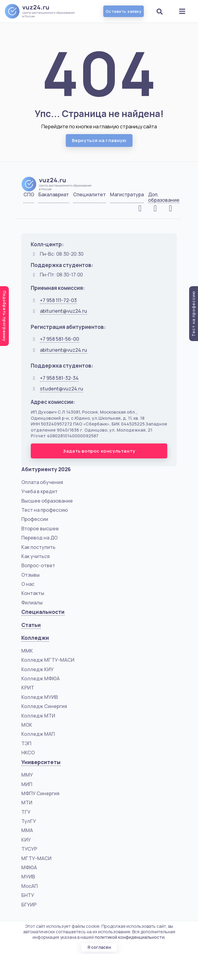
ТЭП (26, 743)
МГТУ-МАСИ (36, 858)
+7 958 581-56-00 (59, 339)
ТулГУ (28, 821)
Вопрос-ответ (38, 565)
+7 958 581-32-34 (59, 378)
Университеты (41, 762)
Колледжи (35, 637)
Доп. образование (163, 197)
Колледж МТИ (38, 715)
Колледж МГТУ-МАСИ (47, 660)
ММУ (27, 775)
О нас (27, 584)
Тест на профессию (44, 510)
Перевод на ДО (39, 537)
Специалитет (89, 195)
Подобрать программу (4, 316)
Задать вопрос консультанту (99, 451)
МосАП (29, 886)
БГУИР (29, 904)
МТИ (26, 802)
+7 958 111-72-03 (58, 300)
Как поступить (38, 547)
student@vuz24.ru (61, 388)
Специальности (43, 611)
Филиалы (32, 602)
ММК (27, 650)
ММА (27, 830)
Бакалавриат (53, 195)
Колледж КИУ (37, 669)
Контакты (32, 593)
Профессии (34, 519)
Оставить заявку (124, 11)
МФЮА (29, 867)
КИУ (26, 839)
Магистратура (127, 195)
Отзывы (30, 575)
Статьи (31, 624)
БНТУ (27, 895)
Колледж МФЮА (40, 678)
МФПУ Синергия (40, 793)
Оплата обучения (42, 482)
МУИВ (28, 876)
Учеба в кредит (39, 491)
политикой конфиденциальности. (130, 937)
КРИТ (27, 687)
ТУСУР (29, 849)
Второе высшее (40, 528)
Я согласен (99, 947)
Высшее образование (47, 501)
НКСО (28, 752)
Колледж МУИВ (39, 697)
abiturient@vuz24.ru (63, 311)
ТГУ (25, 812)
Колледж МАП (38, 734)
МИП (26, 784)
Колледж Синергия (44, 706)
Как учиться (35, 556)
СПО (28, 195)
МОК (26, 725)
